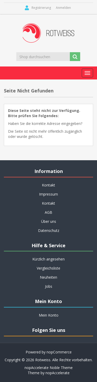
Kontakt (48, 185)
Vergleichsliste (48, 268)
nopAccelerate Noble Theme (49, 367)
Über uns (48, 221)
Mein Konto (48, 315)
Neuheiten (48, 277)
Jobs (48, 286)
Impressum (48, 194)
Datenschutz (48, 230)
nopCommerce (59, 352)
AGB (48, 212)
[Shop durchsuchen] (43, 56)
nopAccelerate (58, 372)
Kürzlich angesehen (48, 259)
